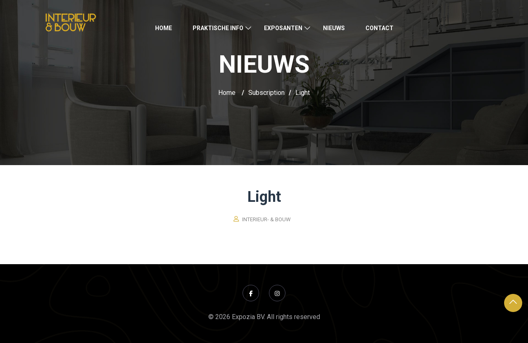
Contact (379, 28)
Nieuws (334, 28)
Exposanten (283, 28)
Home (163, 28)
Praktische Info (218, 28)
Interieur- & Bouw (266, 219)
